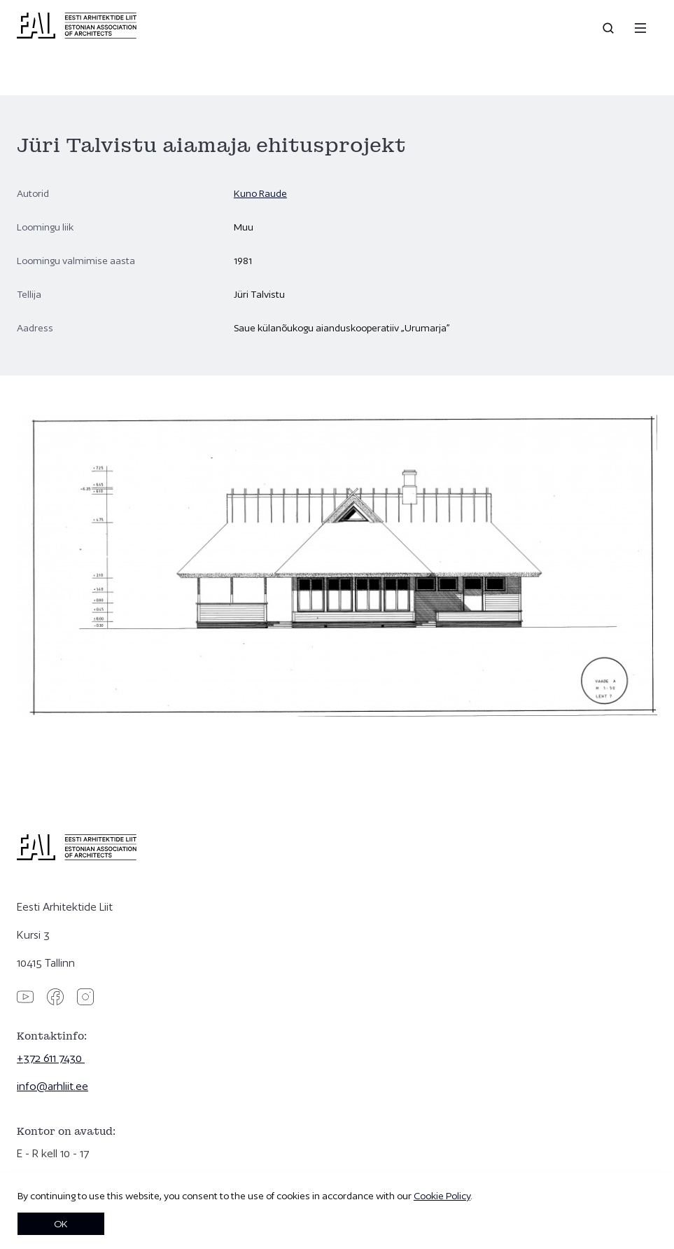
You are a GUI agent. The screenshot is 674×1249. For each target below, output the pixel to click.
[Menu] (640, 28)
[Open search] (610, 28)
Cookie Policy (442, 1195)
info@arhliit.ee (52, 1086)
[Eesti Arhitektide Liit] (76, 35)
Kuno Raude (260, 193)
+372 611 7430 (51, 1058)
